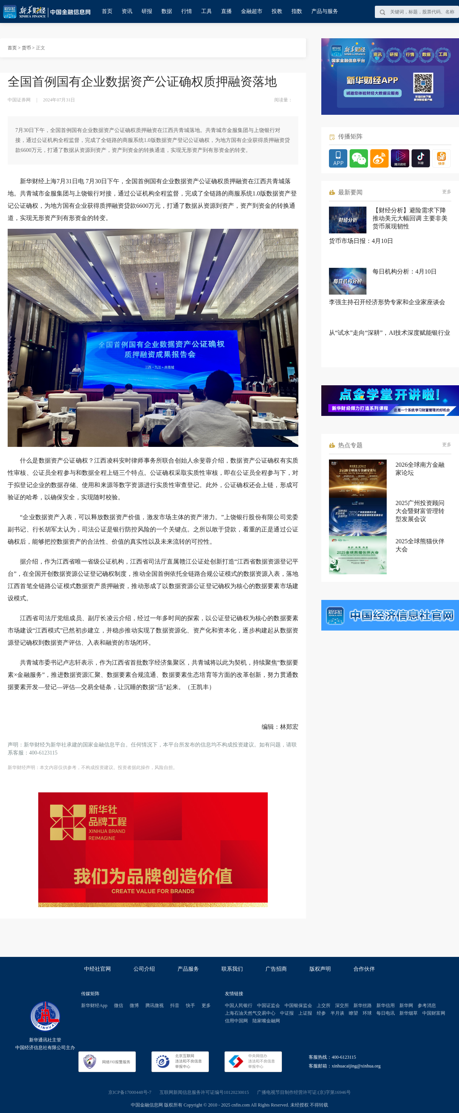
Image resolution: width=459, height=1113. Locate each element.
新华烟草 (408, 1013)
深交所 (342, 1005)
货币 (26, 48)
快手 (190, 1005)
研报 (147, 11)
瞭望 (353, 1013)
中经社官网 (97, 969)
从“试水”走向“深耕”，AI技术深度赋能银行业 (389, 332)
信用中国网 (236, 1020)
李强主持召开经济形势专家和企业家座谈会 (387, 302)
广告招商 (276, 969)
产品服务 (188, 969)
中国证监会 (268, 1005)
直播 (226, 11)
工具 (206, 11)
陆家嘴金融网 (266, 1020)
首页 (107, 11)
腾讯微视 (154, 1005)
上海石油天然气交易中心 (250, 1013)
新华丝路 (362, 1005)
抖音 (174, 1005)
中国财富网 (433, 1013)
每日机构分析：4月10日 (405, 271)
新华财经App (94, 1005)
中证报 (287, 1013)
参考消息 (427, 1005)
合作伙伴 (364, 969)
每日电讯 (385, 1013)
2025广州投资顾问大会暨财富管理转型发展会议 (420, 511)
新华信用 (385, 1005)
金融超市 (251, 11)
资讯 (127, 11)
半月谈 (337, 1013)
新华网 (406, 1005)
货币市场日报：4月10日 (361, 241)
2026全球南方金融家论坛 (420, 468)
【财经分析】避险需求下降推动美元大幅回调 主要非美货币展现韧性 (410, 218)
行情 (186, 11)
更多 (446, 191)
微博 (134, 1005)
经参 (321, 1013)
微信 (118, 1005)
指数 (296, 11)
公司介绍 (144, 969)
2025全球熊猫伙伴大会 (420, 545)
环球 (367, 1013)
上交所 (323, 1005)
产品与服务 (324, 11)
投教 (277, 11)
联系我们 (232, 969)
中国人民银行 (238, 1005)
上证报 (305, 1013)
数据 (166, 11)
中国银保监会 (298, 1005)
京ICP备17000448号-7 (129, 1092)
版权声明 (320, 969)
